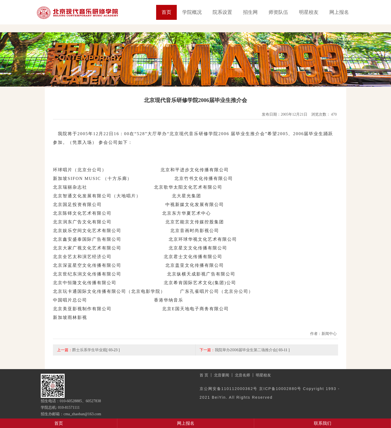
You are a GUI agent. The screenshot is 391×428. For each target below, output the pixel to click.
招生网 (250, 12)
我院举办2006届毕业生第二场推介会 (245, 350)
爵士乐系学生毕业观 (89, 350)
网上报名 (339, 12)
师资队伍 (278, 12)
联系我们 (322, 423)
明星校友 (309, 12)
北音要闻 (221, 375)
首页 (166, 12)
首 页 (204, 375)
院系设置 (222, 12)
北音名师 (242, 375)
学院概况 (192, 12)
